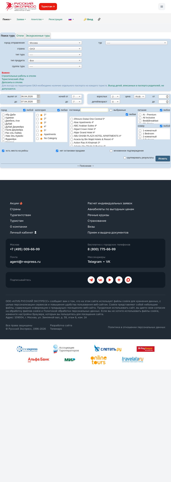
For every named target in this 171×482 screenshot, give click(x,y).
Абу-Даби (8, 114)
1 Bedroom (146, 133)
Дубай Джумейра (13, 126)
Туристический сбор (13, 79)
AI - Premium (147, 114)
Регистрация (55, 19)
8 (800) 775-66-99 (102, 249)
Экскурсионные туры (38, 35)
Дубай (7, 123)
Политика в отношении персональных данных (136, 327)
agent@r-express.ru (25, 261)
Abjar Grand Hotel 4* (103, 132)
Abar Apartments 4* (103, 122)
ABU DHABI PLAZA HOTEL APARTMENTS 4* (103, 136)
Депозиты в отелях (12, 82)
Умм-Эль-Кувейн (12, 136)
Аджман (8, 117)
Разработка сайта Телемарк (61, 327)
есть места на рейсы (15, 150)
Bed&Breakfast (148, 120)
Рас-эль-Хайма (12, 132)
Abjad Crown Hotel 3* (103, 129)
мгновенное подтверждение (127, 150)
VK (108, 261)
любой (28, 110)
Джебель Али (11, 120)
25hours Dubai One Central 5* (103, 119)
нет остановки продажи (70, 150)
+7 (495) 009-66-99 (25, 249)
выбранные (118, 110)
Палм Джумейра (12, 129)
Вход (90, 19)
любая (62, 110)
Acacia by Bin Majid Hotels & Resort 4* (103, 139)
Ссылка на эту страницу (99, 19)
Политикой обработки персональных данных (72, 310)
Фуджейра (9, 139)
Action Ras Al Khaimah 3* (103, 142)
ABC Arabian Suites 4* (103, 125)
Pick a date (38, 96)
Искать (162, 158)
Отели (20, 35)
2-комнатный (148, 136)
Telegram (95, 261)
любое (165, 110)
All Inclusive (147, 117)
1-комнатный (148, 130)
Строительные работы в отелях (19, 75)
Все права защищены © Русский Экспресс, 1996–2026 (26, 327)
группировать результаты (139, 157)
